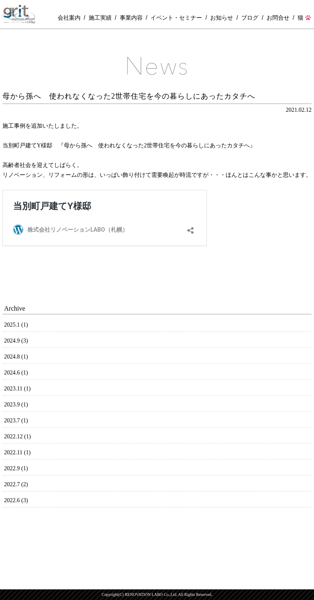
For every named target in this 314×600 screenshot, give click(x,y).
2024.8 (16, 357)
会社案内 (69, 17)
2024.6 (16, 373)
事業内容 (131, 17)
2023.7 (16, 420)
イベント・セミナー (176, 17)
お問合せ (278, 17)
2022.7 (16, 484)
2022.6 (16, 500)
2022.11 (17, 452)
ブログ (249, 17)
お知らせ (221, 17)
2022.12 (17, 436)
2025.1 (16, 325)
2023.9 (16, 405)
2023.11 (17, 389)
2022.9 (16, 468)
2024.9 (16, 341)
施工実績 (100, 17)
